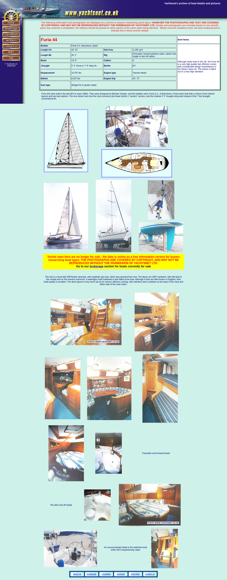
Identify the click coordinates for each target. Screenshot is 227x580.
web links (135, 574)
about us (77, 574)
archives (121, 574)
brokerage (96, 266)
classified (106, 574)
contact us (150, 574)
